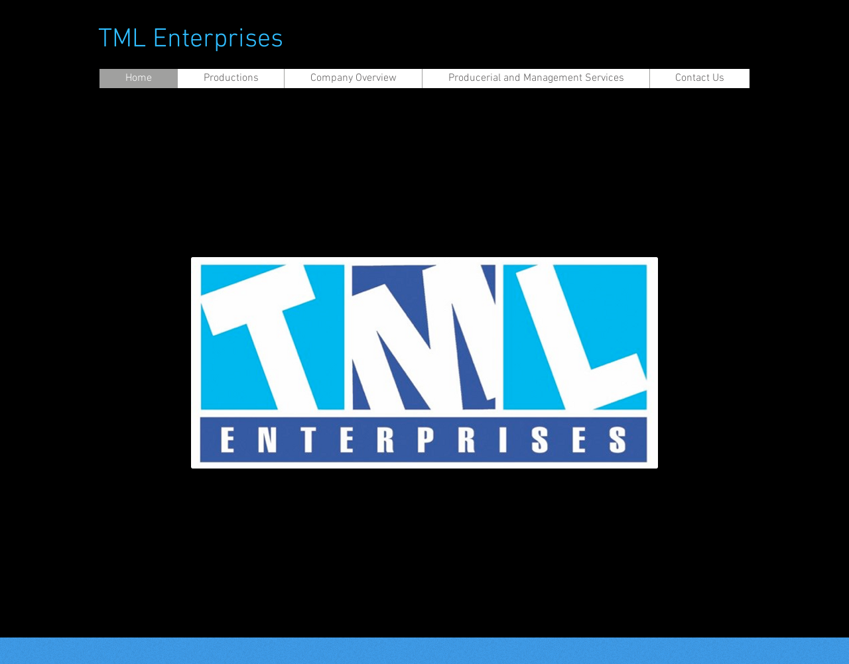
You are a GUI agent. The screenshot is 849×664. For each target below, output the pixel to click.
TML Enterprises (190, 40)
